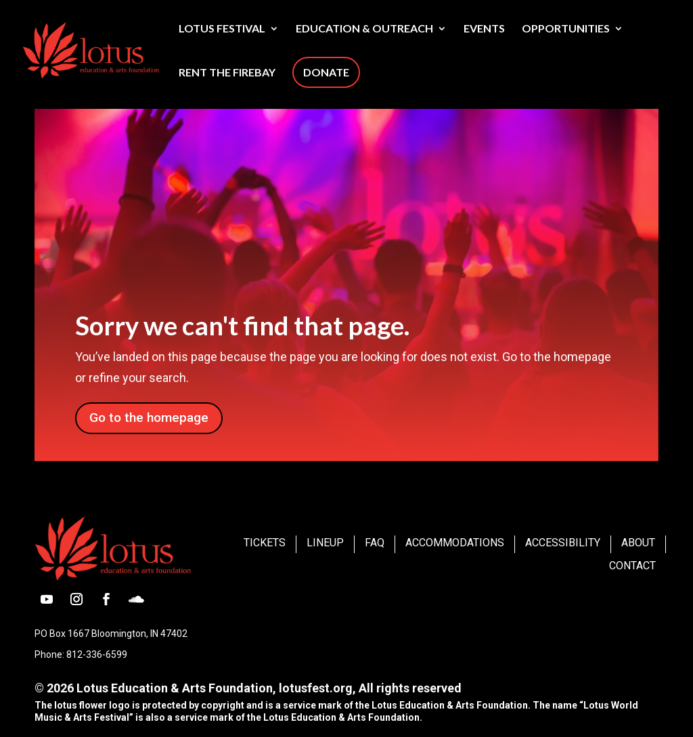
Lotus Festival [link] (222, 29)
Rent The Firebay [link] (227, 73)
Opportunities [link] (566, 29)
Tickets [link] (265, 542)
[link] (123, 48)
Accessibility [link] (562, 542)
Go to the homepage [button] (148, 417)
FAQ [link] (374, 542)
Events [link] (484, 29)
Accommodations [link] (454, 542)
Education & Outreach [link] (364, 29)
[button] (47, 599)
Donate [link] (326, 72)
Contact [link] (632, 565)
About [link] (638, 542)
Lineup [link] (325, 542)
